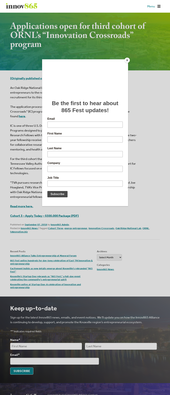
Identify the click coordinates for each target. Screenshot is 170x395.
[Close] (127, 60)
